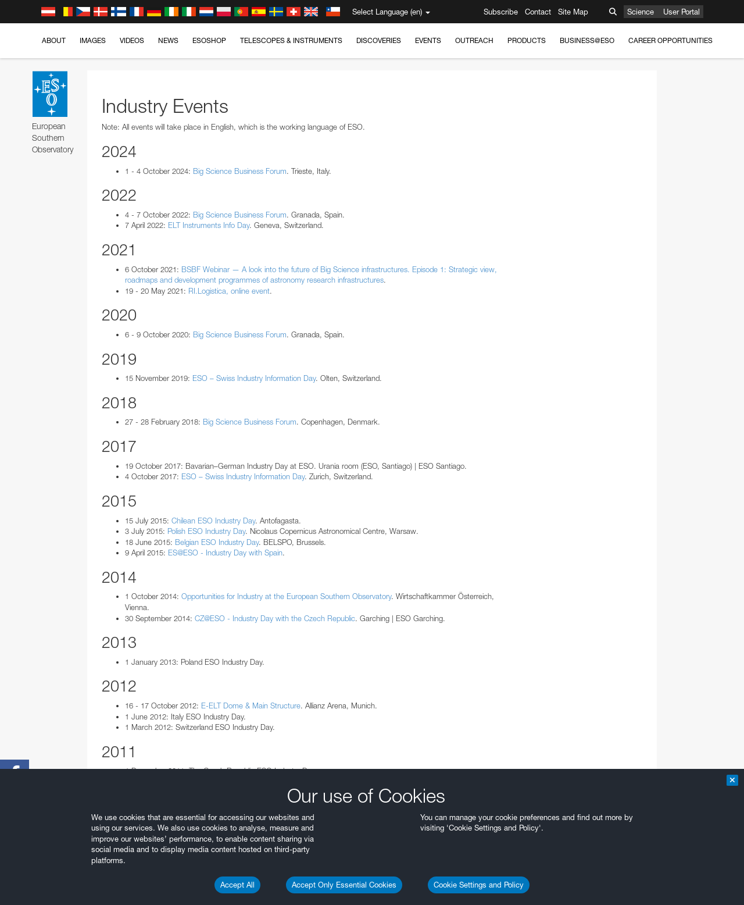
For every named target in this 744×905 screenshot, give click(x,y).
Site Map (573, 11)
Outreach (474, 40)
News (168, 40)
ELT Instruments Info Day (208, 225)
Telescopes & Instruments (291, 40)
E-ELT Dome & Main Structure (251, 705)
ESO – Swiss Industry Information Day (254, 378)
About (54, 40)
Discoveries (378, 40)
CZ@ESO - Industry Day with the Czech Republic (275, 618)
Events (428, 40)
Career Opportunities (670, 40)
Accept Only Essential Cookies (344, 884)
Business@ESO (587, 40)
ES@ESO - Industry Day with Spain (225, 552)
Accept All (237, 884)
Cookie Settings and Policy (479, 884)
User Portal (681, 11)
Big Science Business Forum (240, 171)
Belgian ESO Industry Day (217, 542)
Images (93, 40)
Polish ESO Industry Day (206, 531)
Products (526, 40)
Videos (132, 40)
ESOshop (209, 40)
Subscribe (501, 11)
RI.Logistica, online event (229, 290)
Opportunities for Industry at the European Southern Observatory (286, 596)
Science (640, 11)
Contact (538, 11)
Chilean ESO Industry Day (213, 520)
